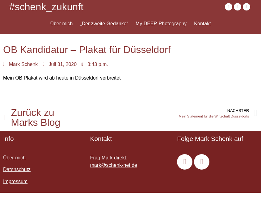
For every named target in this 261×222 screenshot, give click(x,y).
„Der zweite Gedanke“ (104, 23)
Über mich (61, 23)
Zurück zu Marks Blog (35, 117)
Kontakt (202, 23)
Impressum (15, 181)
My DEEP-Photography (161, 23)
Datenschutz (17, 169)
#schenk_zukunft (46, 6)
